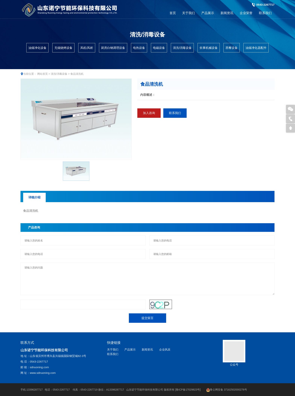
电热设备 (139, 47)
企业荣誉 (246, 13)
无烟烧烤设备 (63, 47)
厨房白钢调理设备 (113, 47)
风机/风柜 (86, 47)
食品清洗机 (77, 73)
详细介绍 (34, 228)
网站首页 (42, 73)
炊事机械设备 (209, 47)
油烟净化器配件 (256, 47)
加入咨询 (152, 113)
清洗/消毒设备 (182, 47)
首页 (173, 13)
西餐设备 (232, 47)
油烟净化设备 (37, 47)
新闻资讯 (226, 13)
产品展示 (207, 13)
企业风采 (164, 349)
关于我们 (188, 13)
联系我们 (265, 13)
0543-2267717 (265, 4)
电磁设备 (159, 47)
